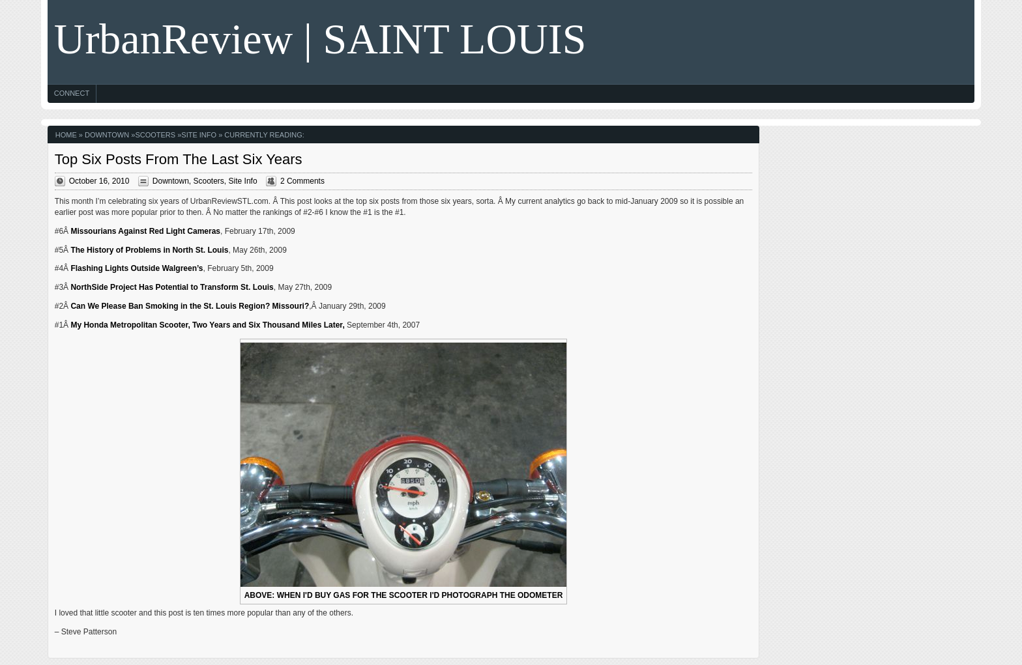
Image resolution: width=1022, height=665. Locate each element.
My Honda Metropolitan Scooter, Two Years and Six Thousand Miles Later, (207, 325)
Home (66, 135)
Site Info (198, 135)
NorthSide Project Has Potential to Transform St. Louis (171, 287)
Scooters (155, 135)
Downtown (107, 135)
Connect (71, 93)
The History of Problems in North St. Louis (149, 250)
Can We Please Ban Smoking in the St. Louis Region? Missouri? (189, 306)
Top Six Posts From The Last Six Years (178, 159)
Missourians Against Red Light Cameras (145, 231)
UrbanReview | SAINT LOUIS (320, 39)
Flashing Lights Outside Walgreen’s (136, 268)
